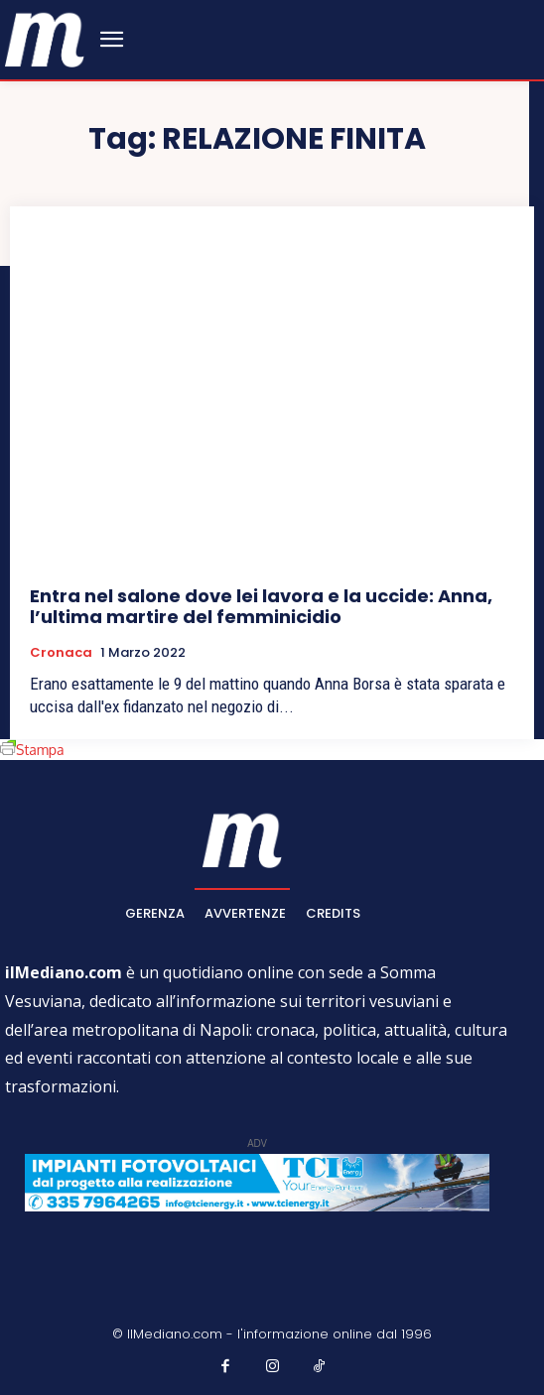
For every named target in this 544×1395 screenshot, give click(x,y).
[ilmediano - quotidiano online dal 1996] (44, 38)
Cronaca (61, 653)
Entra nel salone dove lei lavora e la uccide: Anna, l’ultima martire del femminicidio (261, 606)
